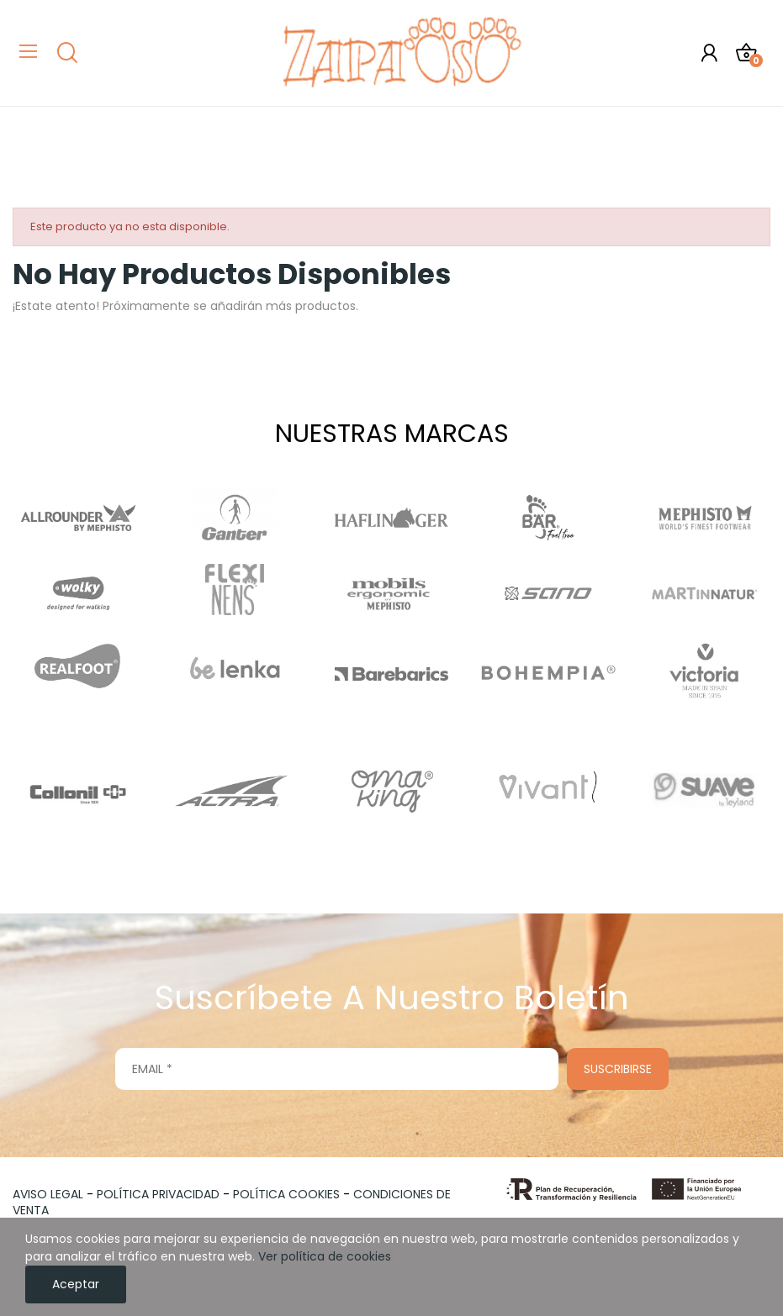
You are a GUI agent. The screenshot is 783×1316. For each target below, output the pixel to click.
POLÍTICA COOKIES (286, 1194)
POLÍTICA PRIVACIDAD (158, 1194)
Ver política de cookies (324, 1256)
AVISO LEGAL (48, 1194)
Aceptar (75, 1284)
